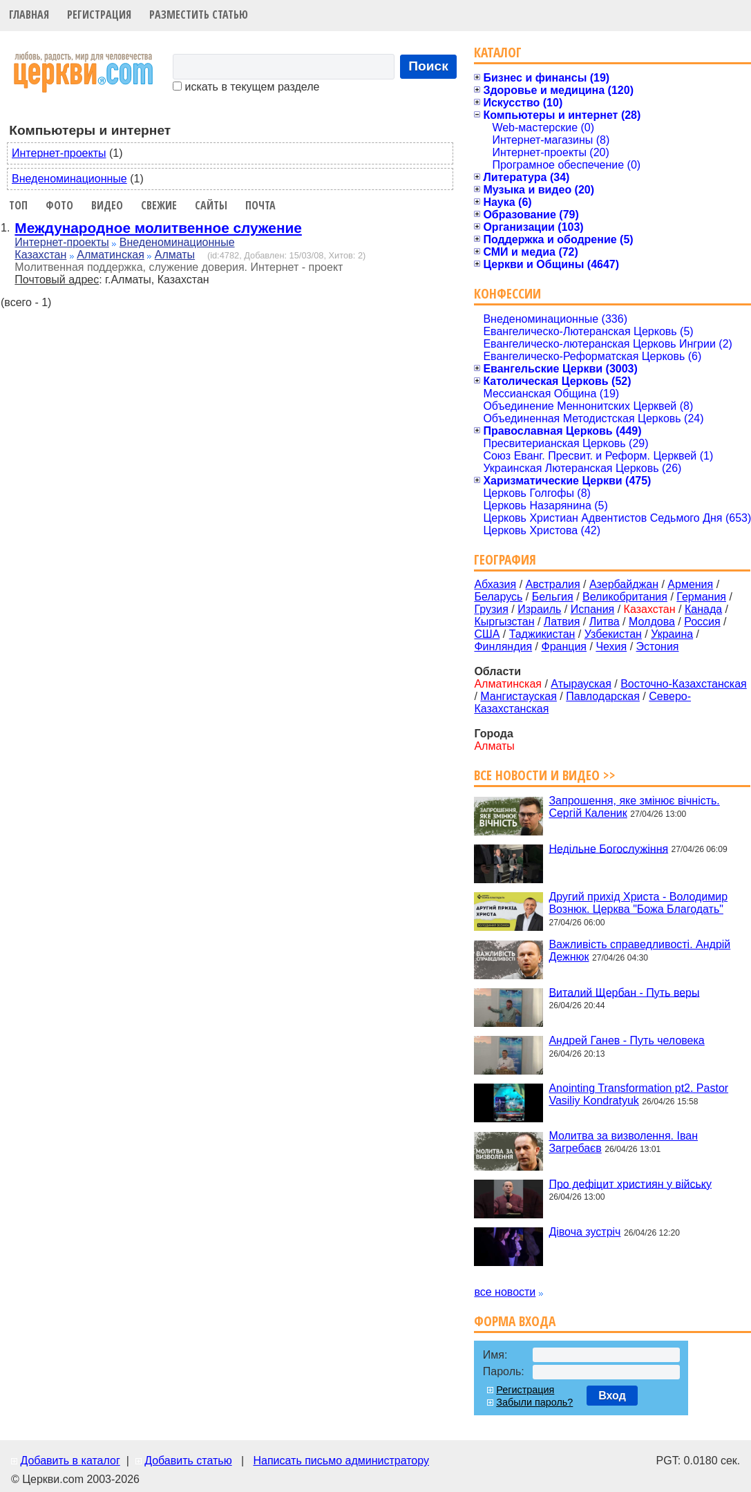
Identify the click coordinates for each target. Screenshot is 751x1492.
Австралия (553, 584)
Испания (593, 609)
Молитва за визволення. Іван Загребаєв (623, 1142)
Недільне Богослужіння (608, 848)
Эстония (657, 646)
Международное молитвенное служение (158, 228)
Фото (59, 205)
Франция (564, 646)
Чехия (611, 646)
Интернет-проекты (59, 153)
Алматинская (110, 255)
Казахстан (40, 255)
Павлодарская (603, 696)
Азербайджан (623, 584)
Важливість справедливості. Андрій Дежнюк (639, 950)
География (505, 559)
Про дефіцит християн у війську (630, 1183)
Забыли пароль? (534, 1402)
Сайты (211, 205)
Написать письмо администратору (340, 1460)
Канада (703, 609)
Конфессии (507, 293)
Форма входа (514, 1321)
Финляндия (503, 646)
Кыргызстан (504, 621)
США (487, 634)
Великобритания (624, 597)
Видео (107, 205)
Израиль (539, 609)
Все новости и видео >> (545, 775)
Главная (29, 14)
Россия (702, 621)
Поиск (428, 66)
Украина (672, 634)
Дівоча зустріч (584, 1232)
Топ (18, 205)
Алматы (175, 255)
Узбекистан (613, 634)
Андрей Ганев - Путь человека (626, 1040)
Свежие (159, 205)
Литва (604, 621)
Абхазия (495, 584)
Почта (260, 205)
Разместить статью (198, 14)
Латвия (562, 621)
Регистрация (99, 14)
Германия (701, 597)
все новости (504, 1292)
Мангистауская (518, 696)
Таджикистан (542, 634)
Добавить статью (188, 1460)
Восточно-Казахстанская (683, 684)
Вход (612, 1395)
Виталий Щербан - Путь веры (624, 992)
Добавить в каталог (70, 1460)
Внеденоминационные (69, 179)
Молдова (652, 621)
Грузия (491, 609)
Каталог (498, 52)
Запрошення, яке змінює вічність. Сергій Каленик (634, 807)
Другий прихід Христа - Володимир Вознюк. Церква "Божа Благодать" (638, 903)
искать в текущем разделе (246, 87)
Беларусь (498, 597)
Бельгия (552, 597)
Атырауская (581, 684)
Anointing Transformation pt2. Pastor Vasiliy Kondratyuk (638, 1094)
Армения (690, 584)
